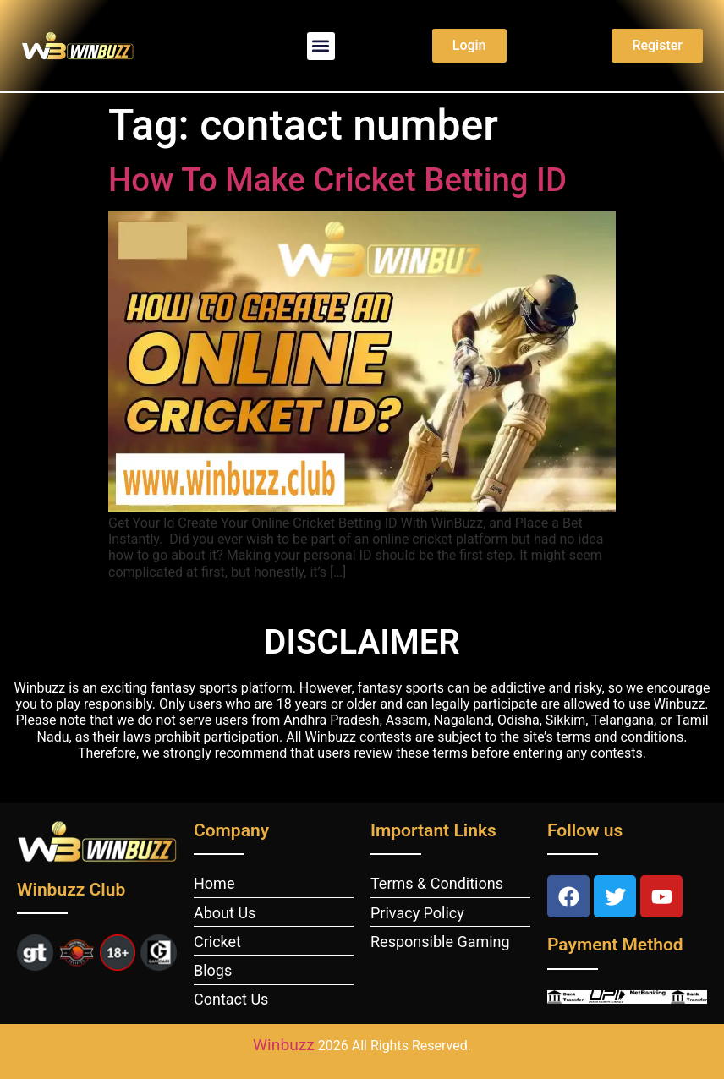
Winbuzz (284, 1044)
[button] (321, 46)
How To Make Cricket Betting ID (337, 180)
